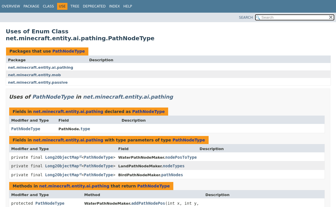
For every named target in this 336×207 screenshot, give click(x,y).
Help (127, 6)
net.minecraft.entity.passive (38, 82)
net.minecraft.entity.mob (34, 75)
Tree (75, 6)
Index (114, 6)
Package (31, 6)
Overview (11, 6)
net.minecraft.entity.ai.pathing (40, 67)
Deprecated (94, 6)
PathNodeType (68, 51)
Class (48, 6)
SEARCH (246, 18)
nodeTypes (174, 166)
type (85, 128)
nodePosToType (181, 157)
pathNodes (172, 174)
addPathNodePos (148, 203)
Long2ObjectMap (62, 157)
